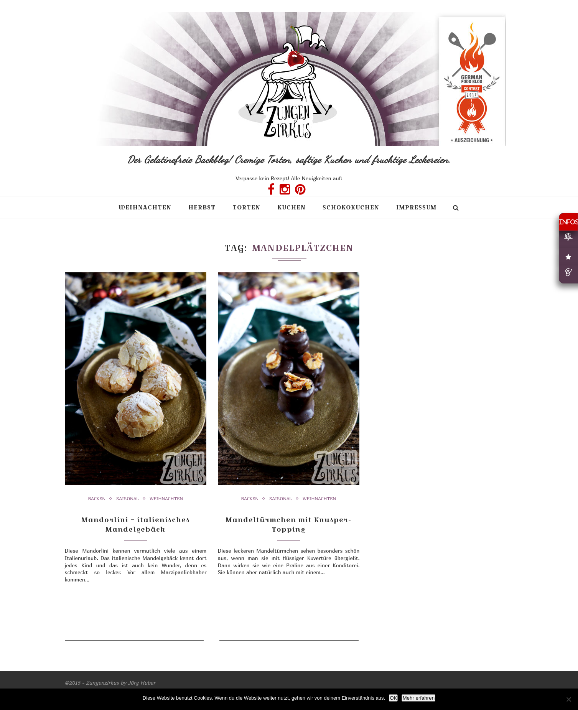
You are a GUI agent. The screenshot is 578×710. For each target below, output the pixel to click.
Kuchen (291, 207)
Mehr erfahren (418, 698)
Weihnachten (145, 207)
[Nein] (568, 699)
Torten (246, 207)
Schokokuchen (351, 207)
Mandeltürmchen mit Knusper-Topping (288, 524)
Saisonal (127, 498)
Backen (97, 498)
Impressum (416, 207)
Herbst (202, 207)
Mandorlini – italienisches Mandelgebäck (135, 524)
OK (393, 698)
